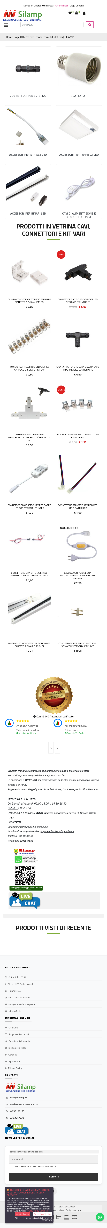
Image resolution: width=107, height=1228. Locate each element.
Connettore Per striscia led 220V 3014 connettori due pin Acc (77, 644)
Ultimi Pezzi (48, 5)
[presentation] (51, 748)
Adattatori (79, 96)
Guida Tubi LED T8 (15, 977)
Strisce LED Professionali (19, 984)
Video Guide (13, 1011)
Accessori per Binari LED (28, 213)
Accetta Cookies (22, 1214)
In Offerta (36, 5)
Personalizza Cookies (42, 1214)
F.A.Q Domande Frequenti (20, 1004)
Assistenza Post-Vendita (21, 1104)
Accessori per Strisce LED (28, 154)
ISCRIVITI (54, 1176)
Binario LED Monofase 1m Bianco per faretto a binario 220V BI (29, 644)
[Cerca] (51, 24)
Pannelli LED (13, 991)
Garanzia (11, 1055)
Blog (72, 5)
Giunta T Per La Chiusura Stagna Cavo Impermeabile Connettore (77, 368)
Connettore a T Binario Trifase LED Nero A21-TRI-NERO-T (78, 300)
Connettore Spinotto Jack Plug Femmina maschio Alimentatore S (29, 574)
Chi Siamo (11, 1028)
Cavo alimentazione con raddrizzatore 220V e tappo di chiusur (77, 576)
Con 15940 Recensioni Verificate (55, 716)
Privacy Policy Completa (37, 1211)
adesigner (77, 1210)
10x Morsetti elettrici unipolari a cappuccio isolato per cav (29, 368)
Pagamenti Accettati (17, 1034)
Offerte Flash (61, 5)
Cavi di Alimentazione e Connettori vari (79, 215)
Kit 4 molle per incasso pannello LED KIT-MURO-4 (78, 436)
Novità (27, 5)
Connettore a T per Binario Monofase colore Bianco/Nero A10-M (29, 437)
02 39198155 (14, 1111)
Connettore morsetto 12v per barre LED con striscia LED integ (29, 506)
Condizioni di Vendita (17, 1041)
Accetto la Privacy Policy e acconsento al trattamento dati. (36, 1166)
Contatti (80, 5)
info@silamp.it (16, 1098)
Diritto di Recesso (16, 1048)
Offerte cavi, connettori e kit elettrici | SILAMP (47, 36)
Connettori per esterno (28, 96)
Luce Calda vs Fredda (17, 998)
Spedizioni (12, 1062)
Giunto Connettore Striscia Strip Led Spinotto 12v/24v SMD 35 (29, 300)
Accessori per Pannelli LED (79, 154)
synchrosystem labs (54, 1210)
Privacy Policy (13, 1068)
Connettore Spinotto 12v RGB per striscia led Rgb (77, 506)
